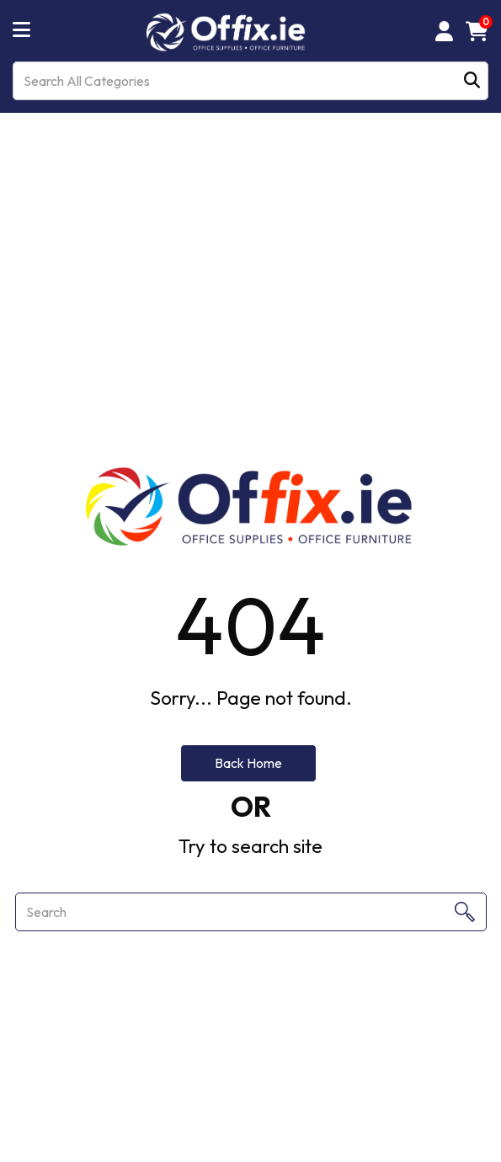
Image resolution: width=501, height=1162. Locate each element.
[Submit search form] (472, 81)
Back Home (248, 762)
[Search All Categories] (250, 80)
